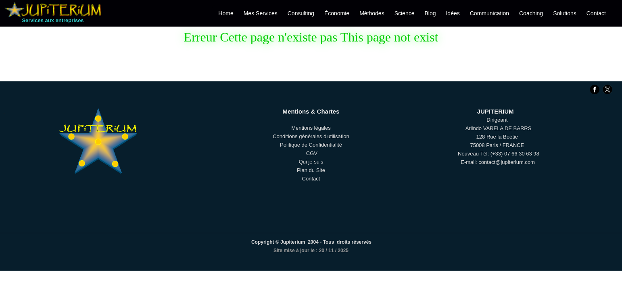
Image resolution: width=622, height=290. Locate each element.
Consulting (301, 13)
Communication (489, 13)
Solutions (564, 13)
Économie (336, 13)
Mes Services (261, 13)
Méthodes (371, 13)
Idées (452, 13)
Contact (596, 13)
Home (225, 13)
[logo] (52, 15)
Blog (430, 13)
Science (404, 13)
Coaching (531, 13)
